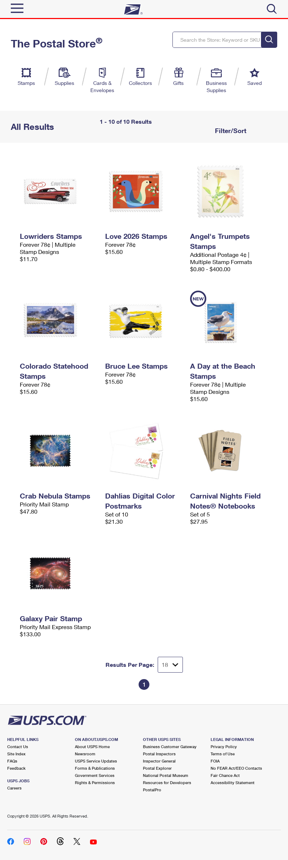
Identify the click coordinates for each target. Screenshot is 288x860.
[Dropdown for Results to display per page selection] (170, 665)
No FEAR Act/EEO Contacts (236, 768)
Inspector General (159, 761)
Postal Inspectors (159, 753)
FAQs (12, 761)
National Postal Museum (165, 775)
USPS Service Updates (96, 761)
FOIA (215, 761)
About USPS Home (92, 746)
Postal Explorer (157, 768)
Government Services (94, 775)
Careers (14, 788)
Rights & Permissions (95, 782)
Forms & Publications (95, 768)
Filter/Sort (229, 131)
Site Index (16, 753)
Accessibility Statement (233, 782)
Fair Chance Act (225, 775)
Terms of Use (223, 753)
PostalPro (152, 789)
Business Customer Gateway (170, 746)
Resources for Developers (167, 782)
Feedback (16, 768)
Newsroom (85, 753)
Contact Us (17, 746)
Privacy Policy (224, 746)
